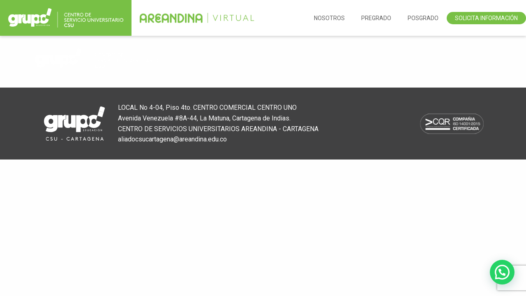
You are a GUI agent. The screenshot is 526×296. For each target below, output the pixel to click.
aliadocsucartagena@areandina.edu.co (172, 139)
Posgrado (423, 18)
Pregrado (376, 18)
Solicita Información (486, 18)
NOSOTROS (329, 18)
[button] (502, 272)
